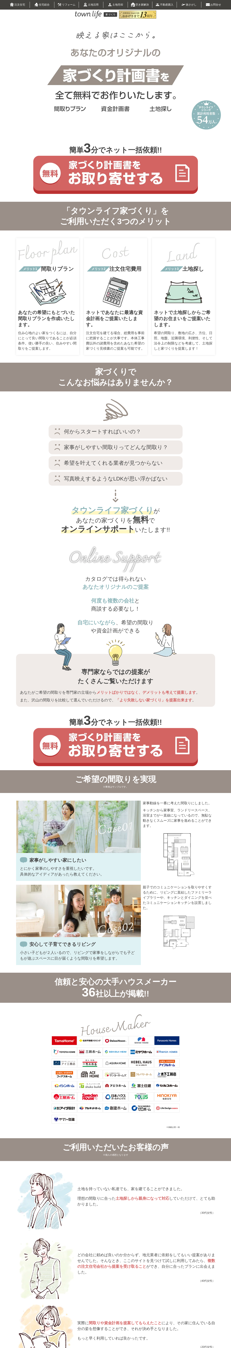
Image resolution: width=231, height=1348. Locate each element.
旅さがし (189, 4)
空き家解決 (140, 4)
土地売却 (115, 5)
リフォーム (66, 5)
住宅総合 (42, 5)
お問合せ (213, 5)
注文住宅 (17, 5)
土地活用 (91, 5)
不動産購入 (164, 5)
